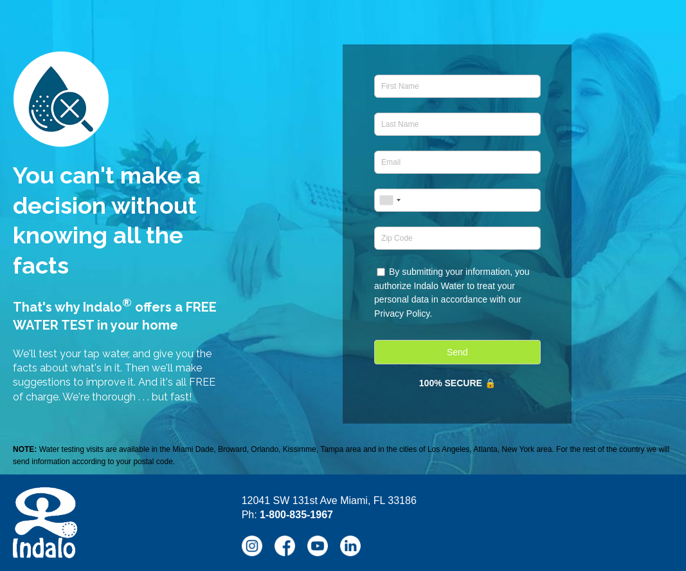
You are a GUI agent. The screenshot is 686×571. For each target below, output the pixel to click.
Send (457, 352)
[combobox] (389, 200)
